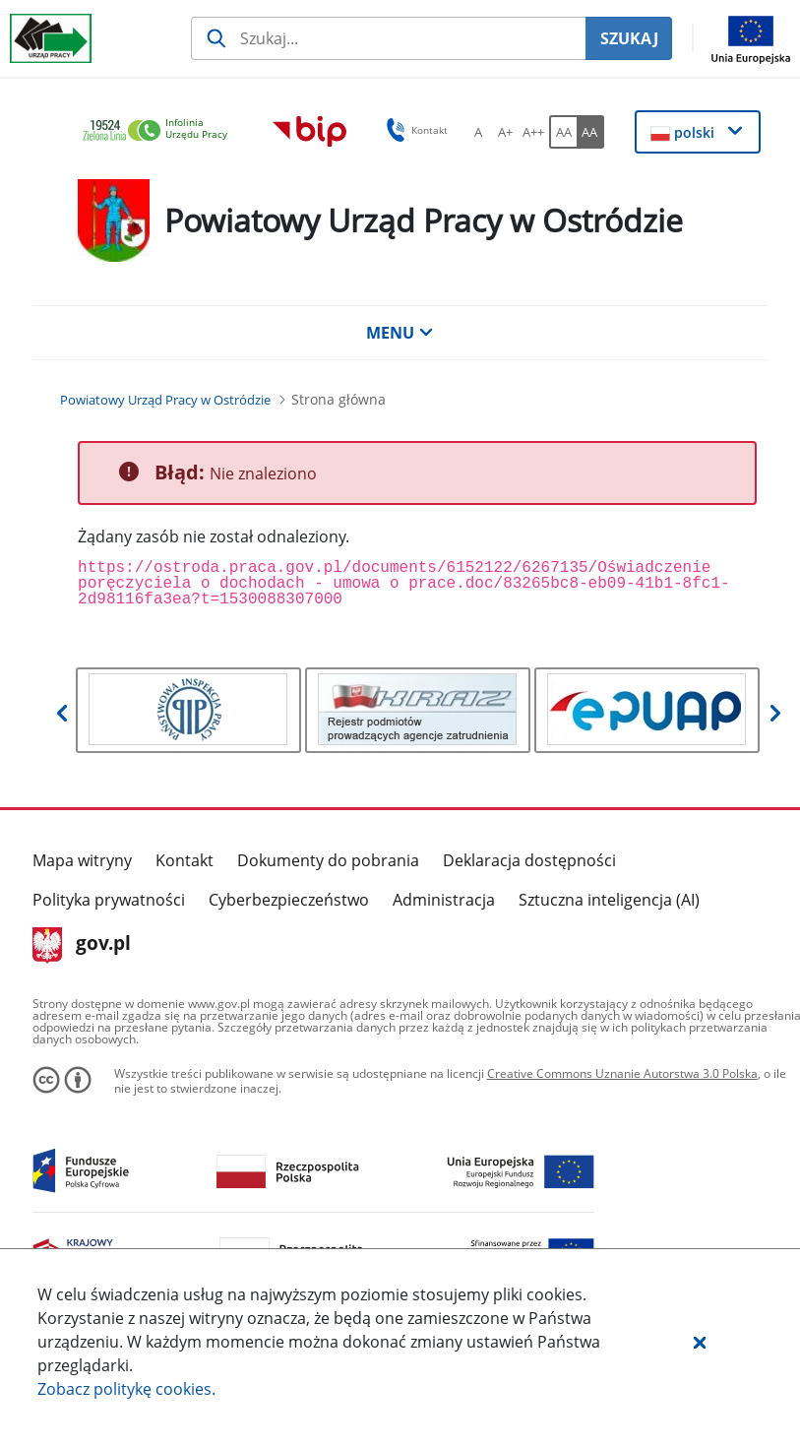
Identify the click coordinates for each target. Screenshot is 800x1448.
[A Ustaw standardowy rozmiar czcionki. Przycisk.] (478, 132)
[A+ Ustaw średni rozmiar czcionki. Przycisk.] (506, 132)
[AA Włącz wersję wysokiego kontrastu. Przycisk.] (590, 132)
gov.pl (82, 945)
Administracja (444, 900)
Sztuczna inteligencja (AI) (609, 900)
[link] (160, 131)
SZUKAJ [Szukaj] (629, 38)
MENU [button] (399, 333)
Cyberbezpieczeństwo (289, 900)
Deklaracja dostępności (529, 860)
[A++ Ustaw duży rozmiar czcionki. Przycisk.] (533, 132)
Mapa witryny (82, 860)
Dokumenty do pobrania (328, 860)
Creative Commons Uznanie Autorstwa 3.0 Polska (622, 1073)
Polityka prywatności (108, 900)
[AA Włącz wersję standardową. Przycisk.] (563, 132)
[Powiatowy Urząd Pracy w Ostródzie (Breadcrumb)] (165, 399)
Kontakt (184, 860)
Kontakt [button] (414, 130)
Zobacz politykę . (126, 1389)
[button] (699, 1342)
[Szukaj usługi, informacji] (388, 38)
